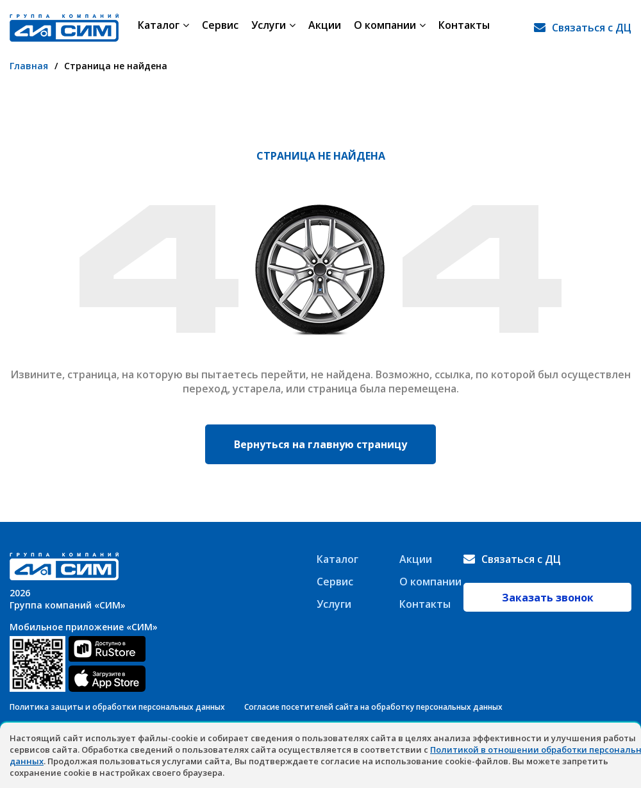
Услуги (273, 28)
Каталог (163, 28)
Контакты (464, 28)
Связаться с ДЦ (591, 28)
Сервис (220, 28)
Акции (324, 28)
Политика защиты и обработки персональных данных (117, 706)
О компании (390, 28)
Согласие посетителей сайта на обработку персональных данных (373, 706)
